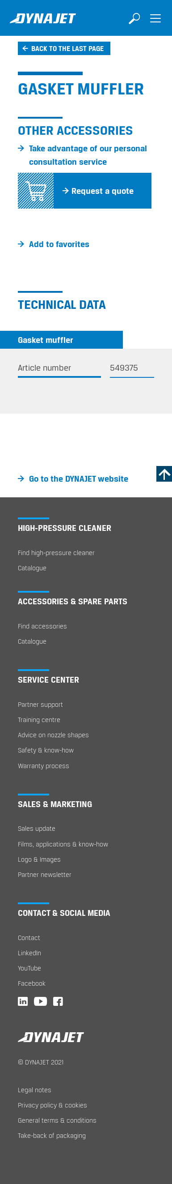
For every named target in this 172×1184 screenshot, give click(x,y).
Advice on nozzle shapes (53, 735)
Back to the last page (67, 48)
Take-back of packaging (52, 1135)
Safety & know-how (46, 750)
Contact (29, 937)
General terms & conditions (57, 1120)
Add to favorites (59, 244)
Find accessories (42, 626)
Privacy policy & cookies (52, 1105)
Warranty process (43, 765)
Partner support (40, 704)
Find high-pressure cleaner (56, 552)
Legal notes (34, 1090)
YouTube (29, 968)
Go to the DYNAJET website (78, 478)
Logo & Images (39, 859)
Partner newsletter (44, 874)
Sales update (36, 828)
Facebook (32, 983)
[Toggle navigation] (155, 24)
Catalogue (32, 568)
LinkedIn (29, 953)
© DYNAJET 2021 (41, 1062)
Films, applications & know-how (63, 844)
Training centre (39, 719)
